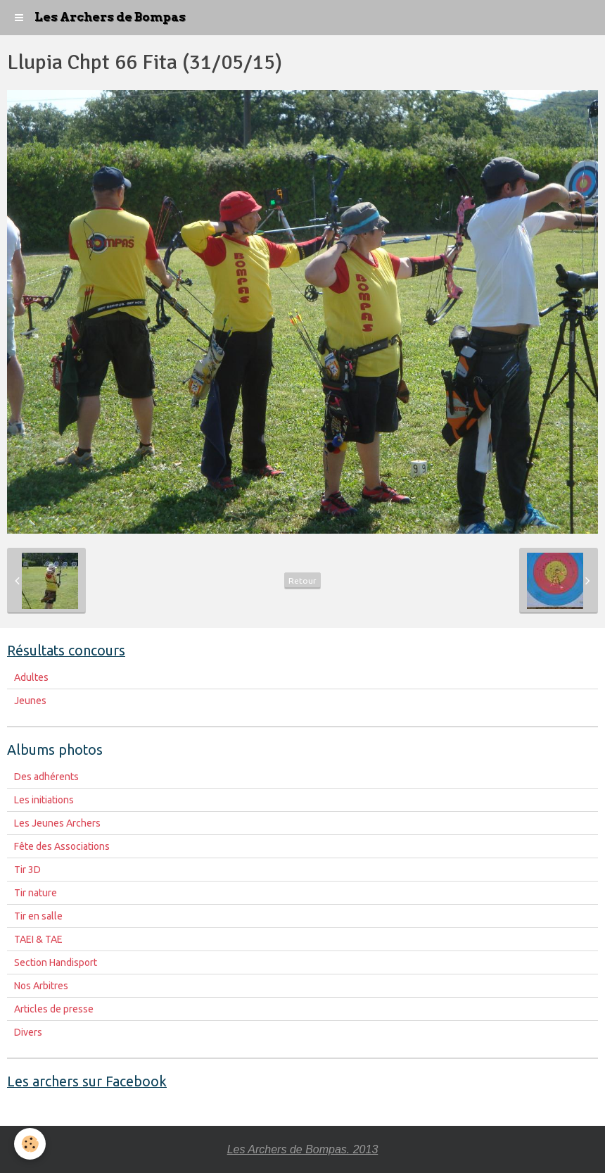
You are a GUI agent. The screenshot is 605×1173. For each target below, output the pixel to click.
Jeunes (30, 700)
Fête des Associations (62, 846)
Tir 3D (27, 869)
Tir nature (35, 892)
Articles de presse (54, 1009)
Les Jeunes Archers (57, 823)
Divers (28, 1032)
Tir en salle (38, 916)
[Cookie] (30, 1144)
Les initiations (44, 799)
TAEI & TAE (38, 939)
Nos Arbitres (41, 985)
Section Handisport (55, 962)
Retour (302, 580)
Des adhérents (46, 776)
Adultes (31, 677)
